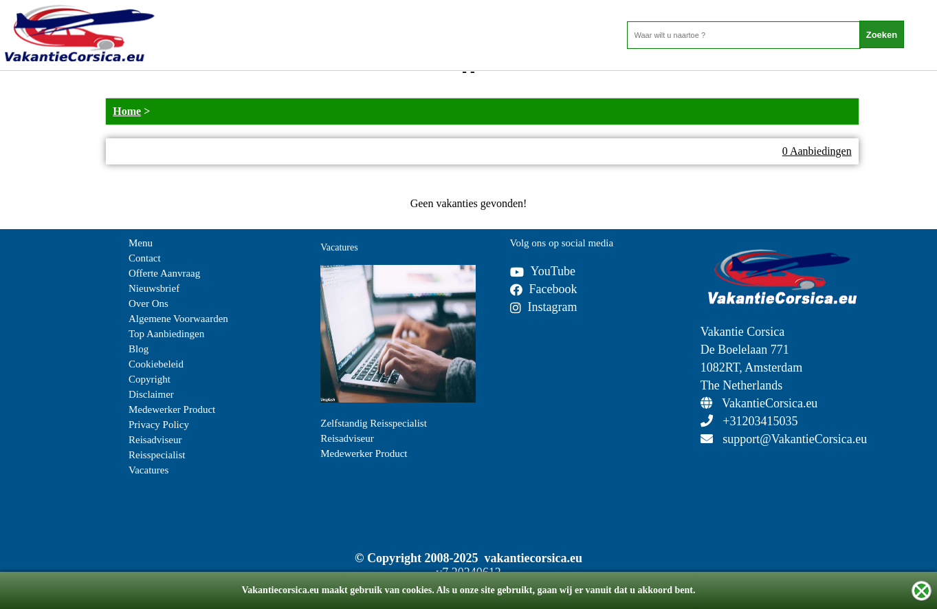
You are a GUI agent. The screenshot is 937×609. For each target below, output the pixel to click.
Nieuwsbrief (154, 288)
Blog (138, 348)
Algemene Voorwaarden (178, 318)
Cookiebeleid (156, 364)
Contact (145, 258)
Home (127, 111)
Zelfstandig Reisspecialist (373, 423)
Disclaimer (151, 394)
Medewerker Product (172, 409)
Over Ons (148, 303)
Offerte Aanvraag (164, 273)
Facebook (543, 289)
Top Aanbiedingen (166, 333)
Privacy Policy (159, 424)
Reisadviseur (155, 439)
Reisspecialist (157, 454)
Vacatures (148, 470)
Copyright (149, 379)
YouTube (543, 271)
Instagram (543, 307)
